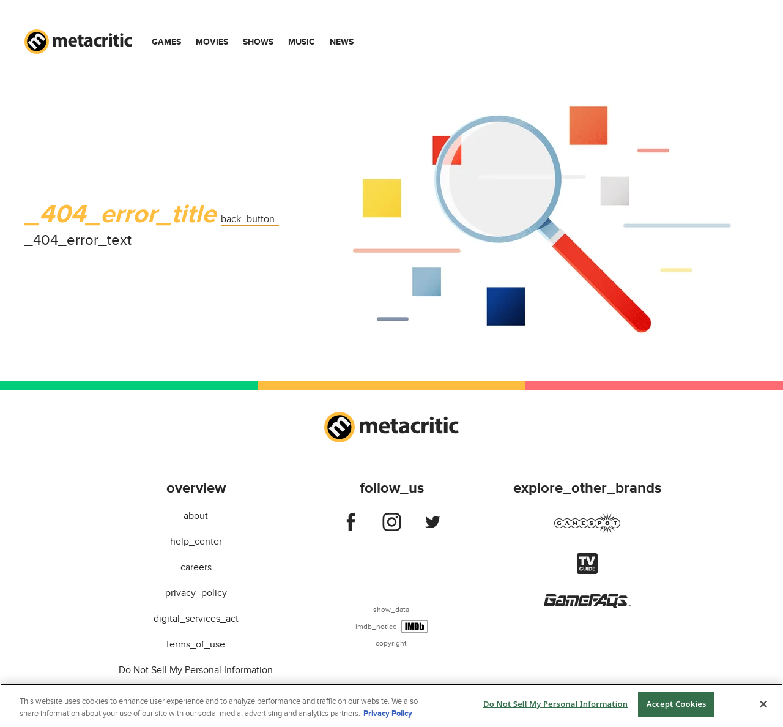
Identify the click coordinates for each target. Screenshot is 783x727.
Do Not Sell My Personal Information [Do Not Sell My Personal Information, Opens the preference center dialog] (555, 703)
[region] (391, 705)
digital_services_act (196, 619)
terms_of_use (195, 644)
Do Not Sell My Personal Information (196, 670)
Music (301, 42)
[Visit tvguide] (587, 571)
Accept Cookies (677, 703)
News (342, 42)
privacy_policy (196, 593)
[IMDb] (414, 626)
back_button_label (261, 219)
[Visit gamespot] (587, 530)
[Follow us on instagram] (392, 524)
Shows (258, 42)
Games (166, 42)
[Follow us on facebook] (351, 524)
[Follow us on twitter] (432, 524)
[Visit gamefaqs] (587, 605)
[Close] (763, 703)
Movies (212, 42)
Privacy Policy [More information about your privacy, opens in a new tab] (387, 713)
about (196, 516)
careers (196, 567)
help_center (196, 541)
